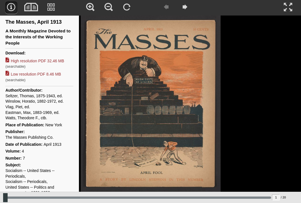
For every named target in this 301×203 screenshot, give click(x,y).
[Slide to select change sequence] (137, 198)
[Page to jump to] (276, 197)
